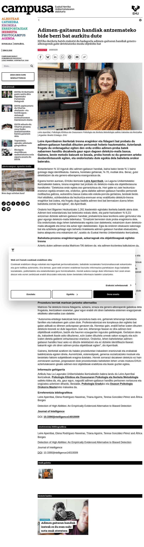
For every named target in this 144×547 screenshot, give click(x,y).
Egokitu (72, 294)
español (19, 44)
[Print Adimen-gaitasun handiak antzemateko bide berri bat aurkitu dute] (140, 20)
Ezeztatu (31, 294)
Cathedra (10, 22)
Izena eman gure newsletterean (18, 76)
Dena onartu (113, 294)
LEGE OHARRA (7, 60)
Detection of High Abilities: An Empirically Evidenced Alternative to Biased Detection (84, 442)
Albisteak (10, 19)
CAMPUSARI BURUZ (9, 56)
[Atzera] (39, 20)
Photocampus (14, 35)
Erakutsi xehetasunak (117, 285)
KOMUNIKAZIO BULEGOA (11, 58)
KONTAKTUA (19, 60)
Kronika (9, 25)
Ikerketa (9, 32)
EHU (27, 60)
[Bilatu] (15, 66)
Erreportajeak (15, 28)
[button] (46, 474)
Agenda (8, 38)
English (7, 50)
